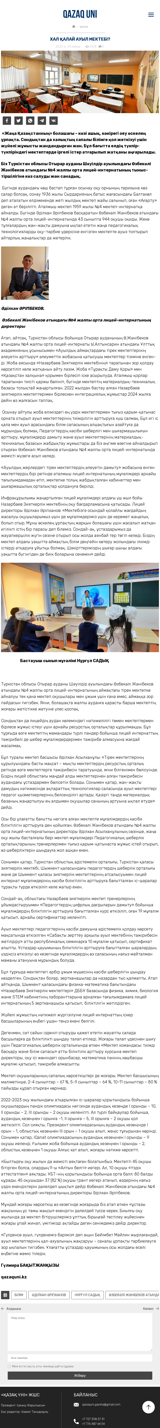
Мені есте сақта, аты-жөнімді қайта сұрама (43, 1366)
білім (19, 1295)
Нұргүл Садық (87, 1295)
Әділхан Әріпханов (49, 1295)
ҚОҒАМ (84, 26)
